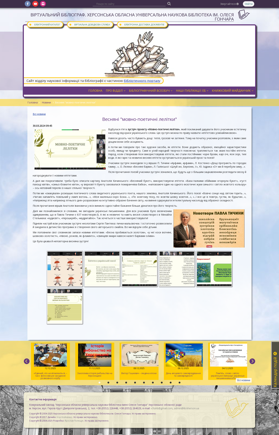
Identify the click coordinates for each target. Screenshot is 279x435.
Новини (46, 102)
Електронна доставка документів (141, 24)
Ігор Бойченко (64, 417)
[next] (252, 361)
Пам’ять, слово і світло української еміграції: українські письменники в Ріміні (227, 361)
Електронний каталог (44, 24)
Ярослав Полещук (74, 420)
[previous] (27, 361)
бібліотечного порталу (142, 81)
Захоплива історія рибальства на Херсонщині (94, 360)
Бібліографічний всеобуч (150, 91)
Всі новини (39, 114)
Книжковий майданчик (232, 91)
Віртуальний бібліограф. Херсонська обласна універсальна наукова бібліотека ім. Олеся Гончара (132, 17)
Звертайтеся (229, 4)
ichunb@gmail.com (162, 408)
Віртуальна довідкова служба (89, 24)
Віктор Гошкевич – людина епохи (139, 359)
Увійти (248, 4)
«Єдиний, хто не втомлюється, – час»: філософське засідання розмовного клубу (50, 361)
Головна (95, 91)
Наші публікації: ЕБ (192, 91)
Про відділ (115, 91)
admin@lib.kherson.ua (186, 408)
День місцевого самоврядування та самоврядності (183, 360)
